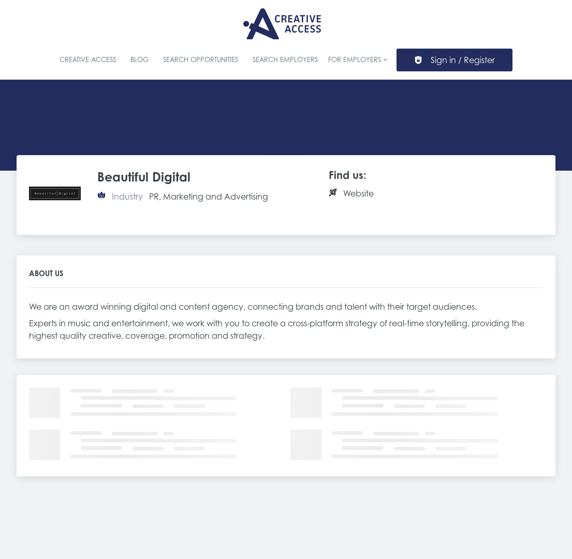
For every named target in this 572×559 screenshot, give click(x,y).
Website (358, 193)
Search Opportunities (200, 60)
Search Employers (285, 60)
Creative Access (88, 60)
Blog (139, 60)
